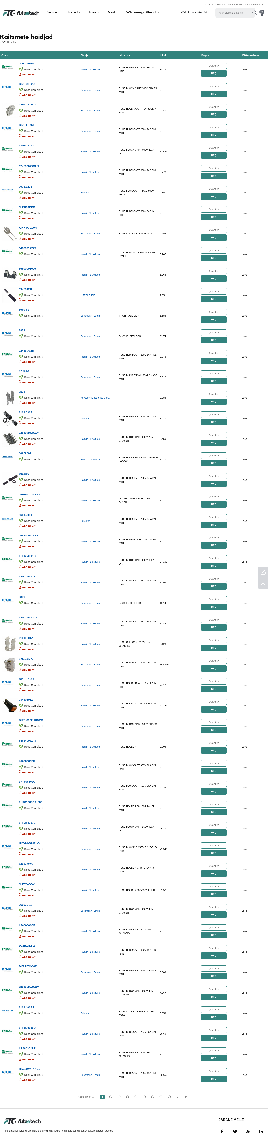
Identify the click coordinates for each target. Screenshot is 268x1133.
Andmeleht (29, 73)
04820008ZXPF (28, 521)
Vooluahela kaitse (232, 4)
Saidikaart (189, 1122)
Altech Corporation (91, 447)
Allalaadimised (165, 1122)
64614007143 (27, 720)
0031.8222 (25, 182)
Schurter (85, 188)
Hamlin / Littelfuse (90, 69)
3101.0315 (25, 401)
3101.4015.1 (26, 979)
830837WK (26, 840)
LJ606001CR (27, 900)
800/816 (24, 461)
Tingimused (11, 1122)
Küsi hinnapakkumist (194, 12)
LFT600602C (27, 760)
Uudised (143, 1122)
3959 (22, 321)
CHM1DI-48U (27, 102)
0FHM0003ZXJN (29, 481)
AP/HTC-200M (28, 222)
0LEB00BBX (27, 202)
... (161, 1067)
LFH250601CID (28, 601)
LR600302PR (27, 1019)
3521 (22, 381)
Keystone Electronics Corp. (95, 388)
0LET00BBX (27, 860)
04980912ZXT (27, 242)
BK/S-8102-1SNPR (31, 700)
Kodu (207, 4)
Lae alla (94, 12)
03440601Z (26, 680)
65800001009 (27, 262)
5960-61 (24, 302)
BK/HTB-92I (26, 122)
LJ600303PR (27, 740)
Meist (111, 12)
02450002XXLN (29, 162)
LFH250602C (27, 999)
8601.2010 (25, 501)
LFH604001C (27, 541)
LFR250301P (27, 561)
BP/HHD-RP (26, 660)
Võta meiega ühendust (142, 12)
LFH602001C (27, 142)
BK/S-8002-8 (27, 82)
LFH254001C (27, 800)
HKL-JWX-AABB (30, 1039)
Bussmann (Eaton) (91, 89)
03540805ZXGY (29, 421)
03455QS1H (26, 341)
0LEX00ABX (27, 62)
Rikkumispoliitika (36, 1122)
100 (169, 1067)
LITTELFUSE (88, 288)
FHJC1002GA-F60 (30, 780)
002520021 (26, 441)
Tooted (217, 4)
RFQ (213, 72)
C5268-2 (24, 361)
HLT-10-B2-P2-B (29, 820)
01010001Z (26, 620)
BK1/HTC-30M (28, 939)
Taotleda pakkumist (67, 1122)
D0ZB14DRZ (27, 920)
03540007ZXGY (29, 959)
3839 (22, 581)
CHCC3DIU (26, 640)
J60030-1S (25, 880)
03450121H (26, 282)
